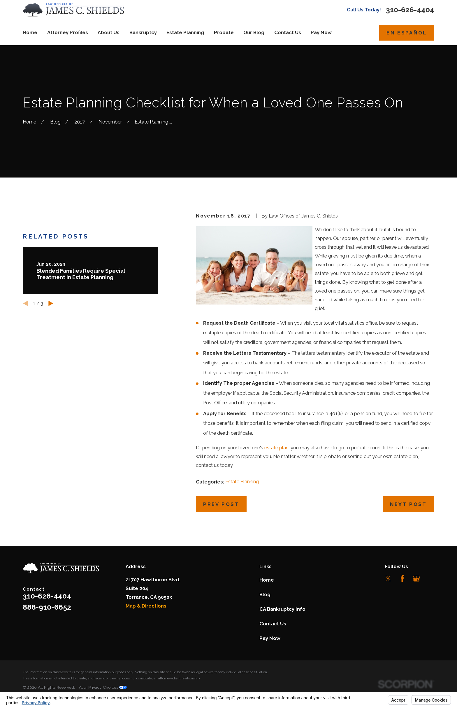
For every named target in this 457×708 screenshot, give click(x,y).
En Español (406, 33)
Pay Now (269, 638)
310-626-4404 (410, 9)
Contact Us (272, 624)
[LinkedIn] (430, 578)
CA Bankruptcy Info (282, 609)
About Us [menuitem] (108, 32)
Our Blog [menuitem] (253, 32)
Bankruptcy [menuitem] (143, 32)
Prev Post (221, 504)
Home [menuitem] (30, 32)
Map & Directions (146, 606)
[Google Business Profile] (416, 578)
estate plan (276, 447)
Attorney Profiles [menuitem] (67, 32)
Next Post (408, 504)
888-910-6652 (47, 607)
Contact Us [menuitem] (287, 32)
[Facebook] (402, 578)
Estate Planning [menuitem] (185, 32)
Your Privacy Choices (102, 687)
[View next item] (50, 345)
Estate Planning (242, 481)
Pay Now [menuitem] (321, 32)
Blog (264, 594)
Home (266, 580)
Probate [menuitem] (224, 32)
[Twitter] (388, 578)
